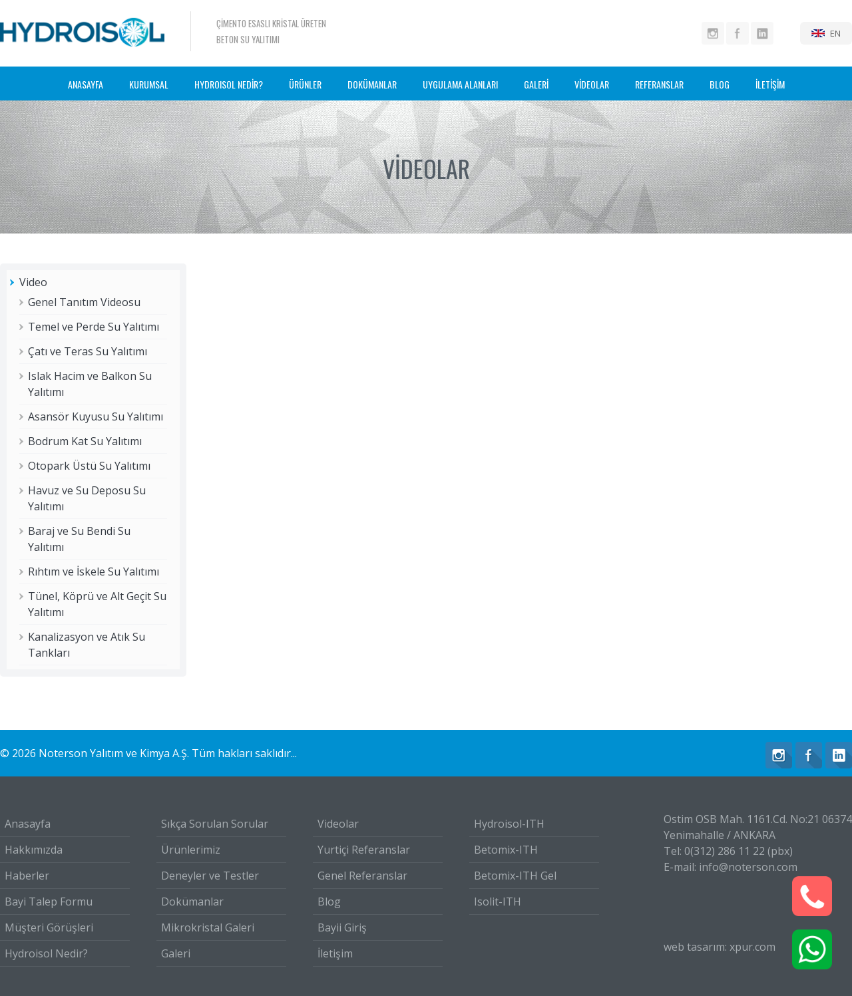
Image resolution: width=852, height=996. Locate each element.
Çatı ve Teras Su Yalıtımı (87, 351)
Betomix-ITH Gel (515, 875)
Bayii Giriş (342, 927)
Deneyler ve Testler (210, 875)
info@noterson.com (748, 867)
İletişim (335, 953)
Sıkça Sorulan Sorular (214, 823)
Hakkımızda (34, 849)
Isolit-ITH (497, 901)
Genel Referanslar (362, 875)
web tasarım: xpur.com (719, 946)
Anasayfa (28, 823)
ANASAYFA (85, 84)
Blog (329, 901)
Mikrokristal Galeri (207, 927)
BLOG (720, 84)
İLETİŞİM (770, 84)
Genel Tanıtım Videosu (84, 302)
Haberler (27, 875)
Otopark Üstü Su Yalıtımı (89, 465)
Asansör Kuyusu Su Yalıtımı (95, 416)
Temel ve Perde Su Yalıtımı (93, 326)
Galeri (175, 953)
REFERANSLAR (659, 84)
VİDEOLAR (591, 84)
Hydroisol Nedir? (46, 953)
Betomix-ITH (506, 849)
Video (33, 282)
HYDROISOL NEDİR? (228, 84)
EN (835, 33)
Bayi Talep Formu (49, 901)
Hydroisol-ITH (509, 823)
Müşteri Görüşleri (49, 927)
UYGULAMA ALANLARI (460, 84)
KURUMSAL (148, 84)
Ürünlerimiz (190, 849)
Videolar (338, 823)
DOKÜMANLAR (372, 84)
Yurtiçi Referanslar (364, 849)
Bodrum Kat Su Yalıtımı (85, 441)
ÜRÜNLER (305, 84)
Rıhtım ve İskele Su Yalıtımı (93, 571)
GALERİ (536, 84)
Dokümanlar (192, 901)
